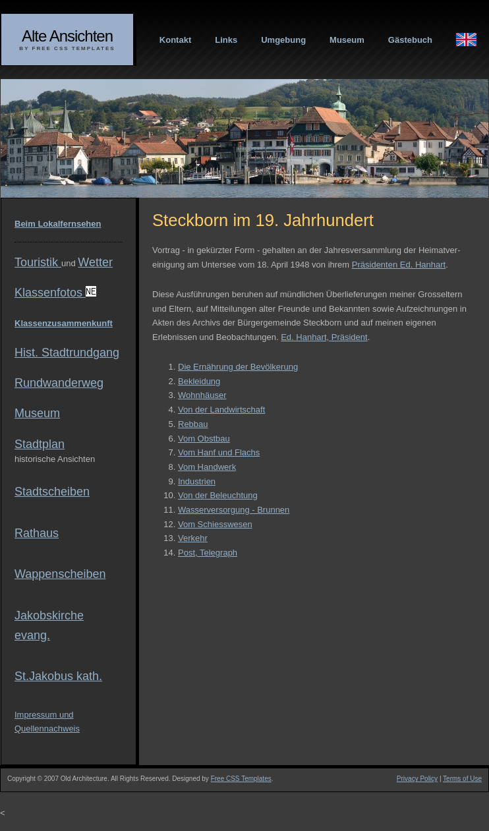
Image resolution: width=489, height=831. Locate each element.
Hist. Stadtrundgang (66, 352)
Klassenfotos (55, 292)
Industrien (197, 481)
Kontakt (175, 40)
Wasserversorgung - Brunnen (233, 510)
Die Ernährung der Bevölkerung (238, 367)
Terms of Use (462, 778)
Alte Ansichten (67, 36)
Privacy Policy (417, 778)
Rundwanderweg (58, 382)
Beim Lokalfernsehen (57, 224)
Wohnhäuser (202, 395)
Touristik (37, 262)
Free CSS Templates (241, 778)
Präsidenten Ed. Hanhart (399, 265)
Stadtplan (39, 444)
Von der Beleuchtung (218, 495)
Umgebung (283, 40)
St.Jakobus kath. (58, 676)
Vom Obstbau (204, 439)
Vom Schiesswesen (215, 524)
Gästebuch (410, 40)
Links (226, 40)
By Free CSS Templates (67, 48)
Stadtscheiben (52, 491)
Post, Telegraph (207, 553)
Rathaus (36, 533)
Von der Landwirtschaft (221, 410)
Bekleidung (199, 381)
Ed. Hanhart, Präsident (324, 337)
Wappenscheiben (59, 574)
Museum (347, 40)
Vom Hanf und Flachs (219, 452)
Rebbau (193, 424)
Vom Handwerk (207, 467)
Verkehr (193, 538)
